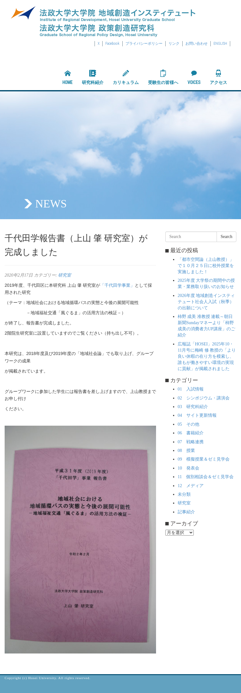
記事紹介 (186, 512)
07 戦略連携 (191, 442)
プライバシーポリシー (144, 43)
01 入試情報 (191, 389)
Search (226, 236)
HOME (67, 77)
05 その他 (188, 424)
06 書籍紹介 (191, 433)
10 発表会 (188, 468)
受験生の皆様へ (163, 77)
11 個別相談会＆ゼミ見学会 (206, 476)
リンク (174, 43)
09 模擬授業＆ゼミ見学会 (204, 459)
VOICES (194, 77)
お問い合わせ (196, 43)
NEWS (51, 204)
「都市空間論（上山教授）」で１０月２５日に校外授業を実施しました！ (206, 265)
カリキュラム (126, 77)
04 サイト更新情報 (197, 415)
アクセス (218, 77)
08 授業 (186, 450)
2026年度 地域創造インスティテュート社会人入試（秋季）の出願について (206, 301)
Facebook (112, 43)
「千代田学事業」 (117, 285)
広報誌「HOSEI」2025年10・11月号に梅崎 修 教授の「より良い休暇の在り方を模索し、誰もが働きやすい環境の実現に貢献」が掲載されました (207, 356)
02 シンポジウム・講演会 (204, 398)
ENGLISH (220, 43)
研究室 (64, 275)
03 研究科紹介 (193, 406)
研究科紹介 (93, 77)
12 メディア (191, 485)
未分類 (184, 494)
